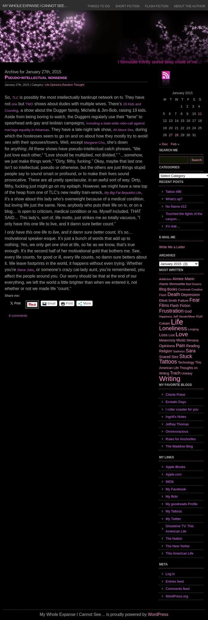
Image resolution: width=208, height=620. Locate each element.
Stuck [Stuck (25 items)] (185, 356)
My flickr (172, 496)
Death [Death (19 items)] (173, 294)
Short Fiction (127, 6)
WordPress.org (177, 596)
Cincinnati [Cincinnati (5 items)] (184, 289)
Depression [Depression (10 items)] (190, 295)
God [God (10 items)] (188, 311)
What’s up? (174, 199)
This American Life (179, 553)
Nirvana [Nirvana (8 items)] (192, 340)
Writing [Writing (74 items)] (169, 378)
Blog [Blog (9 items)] (162, 289)
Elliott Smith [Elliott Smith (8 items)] (168, 300)
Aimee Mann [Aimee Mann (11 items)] (183, 278)
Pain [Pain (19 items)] (180, 345)
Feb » (175, 144)
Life (47, 84)
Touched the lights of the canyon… (184, 216)
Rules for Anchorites (181, 439)
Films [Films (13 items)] (164, 305)
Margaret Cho (94, 142)
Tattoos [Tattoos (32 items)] (168, 362)
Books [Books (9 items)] (172, 289)
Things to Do (98, 6)
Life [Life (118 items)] (177, 322)
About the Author (189, 6)
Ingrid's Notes (176, 417)
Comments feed (178, 589)
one (14, 104)
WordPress (158, 614)
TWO (29, 104)
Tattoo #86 (173, 192)
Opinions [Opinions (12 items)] (167, 346)
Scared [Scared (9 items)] (165, 357)
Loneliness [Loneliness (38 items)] (173, 328)
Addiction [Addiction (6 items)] (165, 279)
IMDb (170, 482)
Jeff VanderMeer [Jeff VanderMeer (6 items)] (184, 316)
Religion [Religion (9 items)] (165, 351)
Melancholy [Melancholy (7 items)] (167, 340)
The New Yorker (178, 546)
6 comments (18, 316)
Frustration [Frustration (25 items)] (171, 311)
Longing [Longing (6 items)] (193, 329)
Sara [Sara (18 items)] (191, 350)
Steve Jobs (25, 270)
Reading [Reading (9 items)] (192, 346)
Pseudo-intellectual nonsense (36, 77)
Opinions (55, 84)
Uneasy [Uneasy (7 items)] (186, 373)
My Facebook (176, 489)
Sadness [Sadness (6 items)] (179, 351)
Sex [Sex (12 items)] (174, 356)
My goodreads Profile (182, 504)
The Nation (174, 538)
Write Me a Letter (172, 247)
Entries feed (175, 581)
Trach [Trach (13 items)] (175, 373)
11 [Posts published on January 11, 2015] (200, 114)
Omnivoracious (177, 431)
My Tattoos (174, 511)
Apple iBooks (175, 467)
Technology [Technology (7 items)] (186, 362)
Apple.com (173, 474)
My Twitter (173, 519)
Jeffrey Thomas (177, 424)
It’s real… (173, 226)
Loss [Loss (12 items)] (163, 335)
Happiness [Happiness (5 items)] (165, 316)
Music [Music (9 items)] (181, 340)
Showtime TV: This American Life (180, 528)
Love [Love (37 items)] (182, 334)
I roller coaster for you (182, 409)
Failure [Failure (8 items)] (183, 300)
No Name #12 (176, 206)
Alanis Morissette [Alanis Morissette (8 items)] (172, 284)
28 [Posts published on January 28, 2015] (176, 135)
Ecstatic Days (176, 402)
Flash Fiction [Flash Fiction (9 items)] (180, 306)
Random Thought (73, 84)
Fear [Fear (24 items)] (194, 300)
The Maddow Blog (179, 446)
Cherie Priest (175, 395)
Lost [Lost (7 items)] (171, 335)
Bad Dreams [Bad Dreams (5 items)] (193, 284)
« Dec (163, 144)
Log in (170, 574)
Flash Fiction (156, 6)
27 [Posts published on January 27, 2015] (170, 135)
